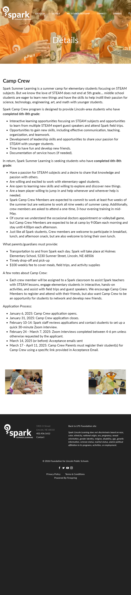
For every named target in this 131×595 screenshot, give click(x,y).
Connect (101, 13)
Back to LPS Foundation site (82, 426)
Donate (118, 13)
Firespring (72, 477)
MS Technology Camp (78, 13)
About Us (40, 13)
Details (56, 13)
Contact (40, 437)
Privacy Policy (53, 474)
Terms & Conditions (75, 474)
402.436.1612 (43, 433)
